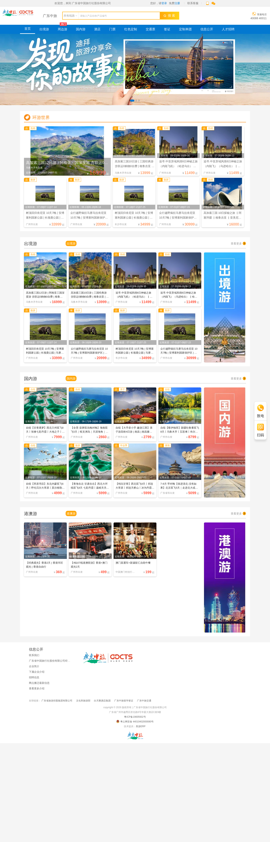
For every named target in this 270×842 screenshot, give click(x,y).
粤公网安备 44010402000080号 (135, 721)
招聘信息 (34, 677)
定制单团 (185, 29)
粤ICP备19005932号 (135, 716)
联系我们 (34, 654)
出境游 (44, 29)
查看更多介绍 (36, 688)
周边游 (62, 29)
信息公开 (206, 29)
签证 (167, 29)
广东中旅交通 (144, 700)
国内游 (80, 29)
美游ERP (140, 726)
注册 (177, 3)
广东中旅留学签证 (123, 700)
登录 (164, 3)
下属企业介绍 (36, 671)
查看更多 (238, 243)
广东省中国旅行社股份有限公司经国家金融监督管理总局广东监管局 (67, 660)
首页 (27, 28)
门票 (112, 29)
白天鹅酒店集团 (102, 700)
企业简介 (34, 665)
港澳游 (71, 513)
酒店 (97, 29)
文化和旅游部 (83, 700)
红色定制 (130, 29)
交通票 (150, 29)
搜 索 (169, 15)
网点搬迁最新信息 (39, 682)
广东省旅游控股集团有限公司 (56, 700)
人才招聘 (228, 29)
